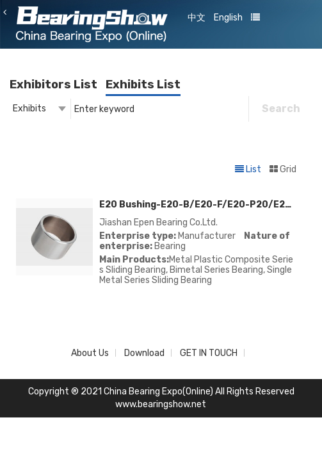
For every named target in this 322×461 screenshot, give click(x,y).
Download (144, 353)
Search (281, 108)
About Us (90, 353)
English (228, 17)
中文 (196, 17)
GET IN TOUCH (208, 353)
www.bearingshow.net (160, 404)
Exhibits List (143, 84)
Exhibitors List (53, 84)
